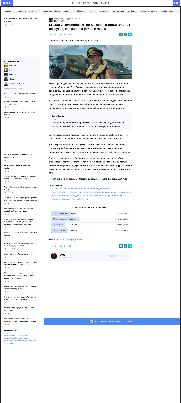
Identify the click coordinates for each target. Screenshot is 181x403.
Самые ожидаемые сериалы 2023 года (70, 199)
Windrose (9, 11)
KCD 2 (93, 11)
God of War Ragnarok (170, 11)
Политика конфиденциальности (16, 338)
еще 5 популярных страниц (12, 88)
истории (86, 3)
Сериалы (79, 239)
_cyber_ (63, 254)
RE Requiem (21, 11)
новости (76, 3)
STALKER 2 (104, 11)
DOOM (67, 11)
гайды (95, 3)
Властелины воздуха (62, 19)
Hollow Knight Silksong (51, 11)
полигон (105, 3)
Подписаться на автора (118, 256)
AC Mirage (132, 11)
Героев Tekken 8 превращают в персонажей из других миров (82, 188)
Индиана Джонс (118, 11)
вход (176, 3)
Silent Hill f (34, 11)
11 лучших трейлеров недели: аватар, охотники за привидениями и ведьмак (89, 195)
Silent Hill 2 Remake (149, 11)
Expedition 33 (80, 11)
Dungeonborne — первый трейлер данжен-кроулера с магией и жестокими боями (92, 192)
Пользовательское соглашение (16, 335)
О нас (6, 333)
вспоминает (83, 100)
